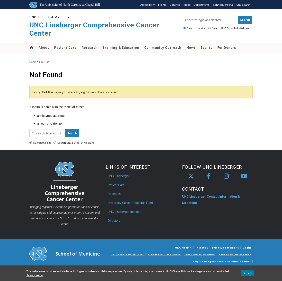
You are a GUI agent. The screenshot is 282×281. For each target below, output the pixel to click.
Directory (114, 220)
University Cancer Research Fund (130, 203)
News (191, 47)
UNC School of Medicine (49, 17)
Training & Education (121, 47)
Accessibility (147, 4)
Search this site (194, 28)
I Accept (247, 273)
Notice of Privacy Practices (127, 254)
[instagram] (226, 176)
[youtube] (244, 176)
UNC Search (243, 4)
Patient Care (65, 47)
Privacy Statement (225, 247)
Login (247, 247)
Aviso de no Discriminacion (235, 254)
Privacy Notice (34, 275)
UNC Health (183, 247)
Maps (187, 4)
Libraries (175, 4)
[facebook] (208, 176)
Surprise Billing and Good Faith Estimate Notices (222, 261)
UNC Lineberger (118, 176)
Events (162, 4)
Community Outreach (162, 47)
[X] (191, 176)
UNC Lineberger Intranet (124, 212)
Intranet (202, 247)
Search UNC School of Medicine (228, 28)
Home (31, 47)
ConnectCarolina (223, 4)
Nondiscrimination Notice (199, 254)
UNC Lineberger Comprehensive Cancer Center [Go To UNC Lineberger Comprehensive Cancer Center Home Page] (94, 29)
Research (90, 47)
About (44, 47)
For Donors (226, 47)
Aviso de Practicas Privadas (164, 254)
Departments (202, 4)
